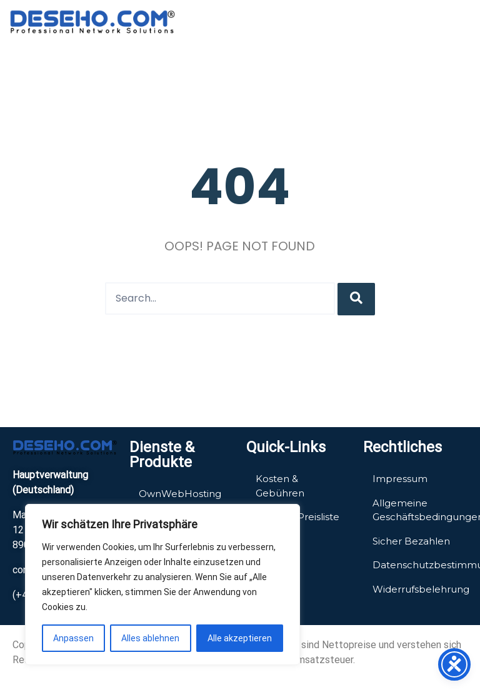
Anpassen (73, 638)
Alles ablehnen (150, 638)
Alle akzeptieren (240, 638)
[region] (162, 584)
